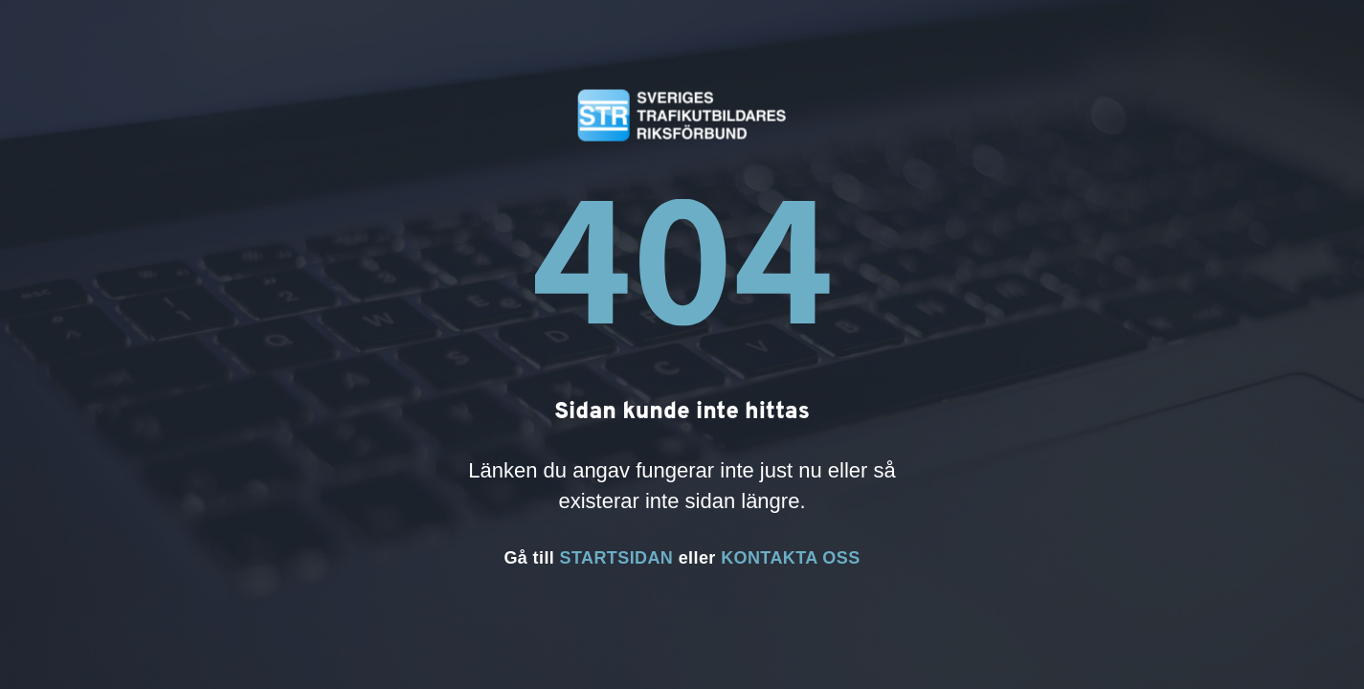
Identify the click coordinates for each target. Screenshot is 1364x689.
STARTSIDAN (617, 557)
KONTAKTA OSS (790, 557)
